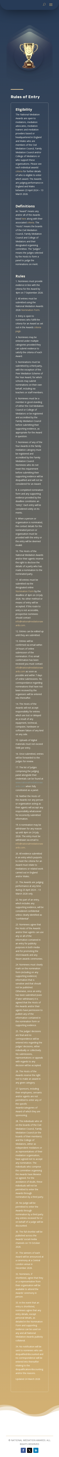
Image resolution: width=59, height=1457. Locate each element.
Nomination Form (30, 332)
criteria (19, 193)
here (24, 241)
